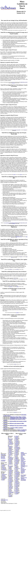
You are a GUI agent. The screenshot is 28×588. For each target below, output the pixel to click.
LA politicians (3, 460)
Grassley (10, 481)
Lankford (17, 474)
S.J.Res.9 (14, 174)
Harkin (3, 465)
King (16, 469)
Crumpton (10, 443)
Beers (16, 467)
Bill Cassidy (3, 456)
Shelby (10, 442)
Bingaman (4, 477)
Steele (16, 452)
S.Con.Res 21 (11, 286)
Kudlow (10, 466)
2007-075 (21, 174)
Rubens (16, 463)
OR (15, 476)
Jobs (21, 467)
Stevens (10, 441)
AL (8, 442)
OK (14, 474)
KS (14, 436)
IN (8, 492)
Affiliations (22, 478)
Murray (17, 490)
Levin (3, 466)
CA (8, 453)
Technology (23, 471)
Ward (10, 450)
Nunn (10, 475)
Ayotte (17, 461)
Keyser (10, 463)
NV (14, 464)
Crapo (10, 485)
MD (15, 447)
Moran (17, 436)
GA (8, 474)
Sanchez (11, 453)
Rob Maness (3, 458)
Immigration (23, 466)
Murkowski (10, 438)
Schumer (17, 468)
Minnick (10, 487)
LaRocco (10, 486)
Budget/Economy (24, 453)
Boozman (9, 446)
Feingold (16, 492)
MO (15, 453)
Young (10, 495)
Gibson (16, 471)
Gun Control (23, 464)
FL (8, 469)
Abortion (22, 452)
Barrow (10, 476)
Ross (16, 456)
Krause (10, 483)
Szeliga (16, 450)
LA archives (22, 430)
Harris (10, 454)
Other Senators (23, 474)
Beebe (10, 448)
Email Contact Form (4, 499)
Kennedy (16, 445)
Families (22, 460)
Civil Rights (23, 454)
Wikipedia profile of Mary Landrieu (18, 416)
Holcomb (10, 494)
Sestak (16, 481)
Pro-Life (10, 488)
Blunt (17, 453)
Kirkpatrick (11, 451)
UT (14, 487)
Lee (16, 487)
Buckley (10, 478)
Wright (16, 457)
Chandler (17, 441)
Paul (16, 439)
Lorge (16, 493)
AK (8, 437)
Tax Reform (23, 470)
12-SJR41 (15, 364)
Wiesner (16, 437)
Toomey (17, 479)
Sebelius (16, 438)
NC (14, 455)
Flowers (16, 449)
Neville (10, 461)
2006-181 (13, 223)
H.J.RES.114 (10, 269)
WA (15, 490)
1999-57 (18, 286)
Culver (10, 484)
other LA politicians (22, 429)
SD (14, 485)
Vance (16, 491)
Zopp (10, 491)
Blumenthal (10, 465)
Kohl (3, 479)
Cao (16, 446)
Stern (16, 480)
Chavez (10, 455)
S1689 (21, 256)
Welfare (22, 473)
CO (8, 459)
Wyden (17, 476)
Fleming (17, 442)
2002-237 (17, 269)
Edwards (17, 447)
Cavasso (10, 480)
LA (14, 442)
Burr (16, 455)
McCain (10, 449)
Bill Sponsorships (24, 477)
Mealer (10, 452)
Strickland (17, 473)
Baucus (3, 467)
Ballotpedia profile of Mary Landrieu (18, 418)
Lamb (10, 440)
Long (16, 470)
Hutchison (4, 478)
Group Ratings (23, 480)
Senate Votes (23, 475)
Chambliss (4, 464)
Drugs (22, 456)
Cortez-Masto (16, 464)
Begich (10, 439)
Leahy (17, 489)
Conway (16, 440)
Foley (10, 468)
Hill (9, 493)
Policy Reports (23, 479)
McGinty (16, 482)
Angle (16, 466)
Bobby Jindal (3, 454)
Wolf (10, 467)
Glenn (10, 460)
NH (14, 461)
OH (15, 472)
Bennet (11, 459)
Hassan (16, 462)
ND (14, 459)
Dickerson (17, 484)
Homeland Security (24, 465)
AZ (8, 449)
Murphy (10, 472)
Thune (17, 485)
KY (14, 439)
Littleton (10, 464)
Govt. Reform (23, 463)
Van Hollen (17, 448)
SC (14, 483)
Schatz (10, 479)
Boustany (17, 443)
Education (22, 457)
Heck (16, 465)
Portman (17, 472)
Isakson (11, 474)
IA (8, 481)
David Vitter (3, 457)
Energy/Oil (23, 458)
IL (8, 489)
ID (8, 485)
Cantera (10, 471)
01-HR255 (17, 312)
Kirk (9, 489)
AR (8, 445)
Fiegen (10, 482)
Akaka (3, 475)
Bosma (10, 496)
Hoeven (17, 459)
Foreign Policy (23, 461)
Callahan (16, 478)
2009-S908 (15, 412)
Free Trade (23, 462)
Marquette (17, 460)
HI (8, 479)
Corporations (23, 455)
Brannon (10, 458)
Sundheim (11, 457)
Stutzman (10, 492)
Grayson (10, 473)
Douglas (16, 451)
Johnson (3, 469)
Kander (16, 454)
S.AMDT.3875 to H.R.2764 (23, 82)
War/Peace (23, 472)
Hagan (16, 458)
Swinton (16, 488)
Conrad (3, 476)
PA (14, 479)
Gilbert (10, 447)
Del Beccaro (9, 456)
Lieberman (4, 474)
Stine (16, 477)
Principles (22, 468)
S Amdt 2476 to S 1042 (19, 236)
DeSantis (10, 470)
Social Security (23, 469)
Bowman (10, 444)
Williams (16, 486)
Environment (23, 459)
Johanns (3, 468)
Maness (16, 444)
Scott (17, 483)
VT (14, 489)
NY (14, 468)
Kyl (2, 473)
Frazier (10, 462)
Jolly (10, 469)
